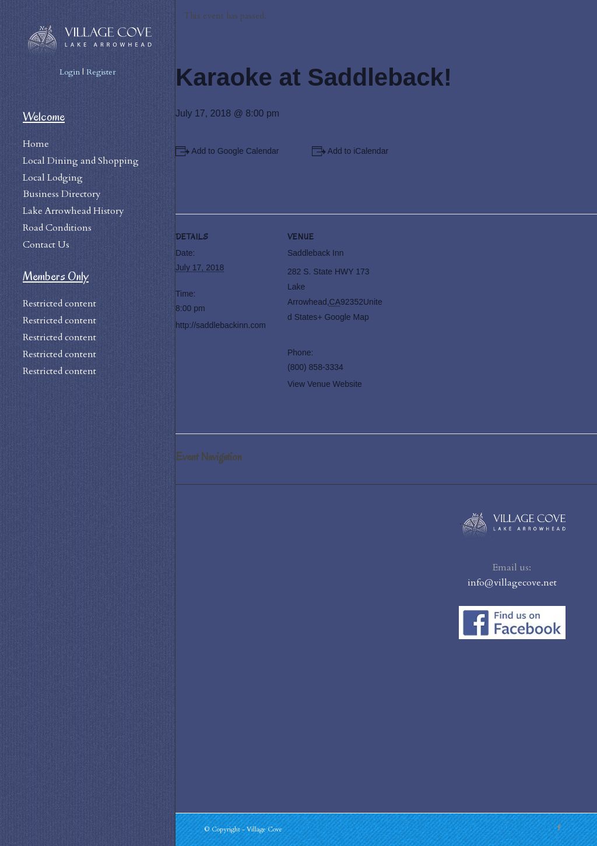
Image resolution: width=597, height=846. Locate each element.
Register (101, 71)
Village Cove (264, 829)
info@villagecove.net (512, 582)
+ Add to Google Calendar (232, 151)
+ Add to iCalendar (355, 151)
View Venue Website (324, 384)
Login (69, 71)
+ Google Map (342, 317)
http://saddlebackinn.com (220, 325)
